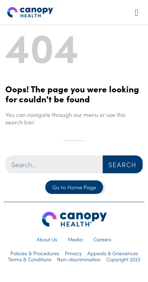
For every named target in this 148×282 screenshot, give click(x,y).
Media (75, 239)
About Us (47, 239)
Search (122, 164)
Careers (102, 239)
